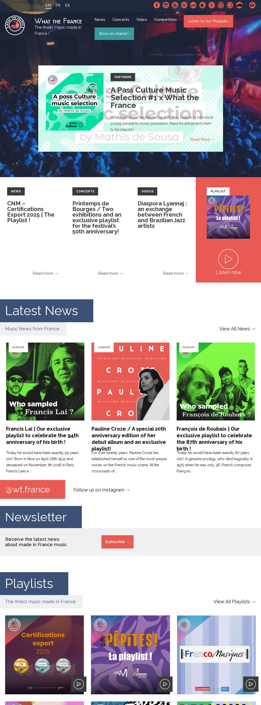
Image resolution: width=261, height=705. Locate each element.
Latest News (41, 311)
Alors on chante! (113, 32)
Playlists (29, 585)
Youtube (175, 5)
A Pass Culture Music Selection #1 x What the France (155, 98)
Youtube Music (211, 5)
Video (143, 23)
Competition (166, 23)
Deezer (193, 5)
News (101, 23)
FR (53, 5)
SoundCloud (239, 5)
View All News (234, 329)
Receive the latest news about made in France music (36, 543)
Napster (221, 5)
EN (43, 5)
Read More (200, 140)
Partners (122, 78)
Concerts (122, 23)
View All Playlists (232, 603)
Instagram (166, 5)
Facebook (156, 5)
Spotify (184, 5)
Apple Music (202, 5)
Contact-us (252, 5)
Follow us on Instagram (98, 490)
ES (62, 5)
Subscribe (115, 543)
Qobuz (230, 5)
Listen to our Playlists (207, 23)
